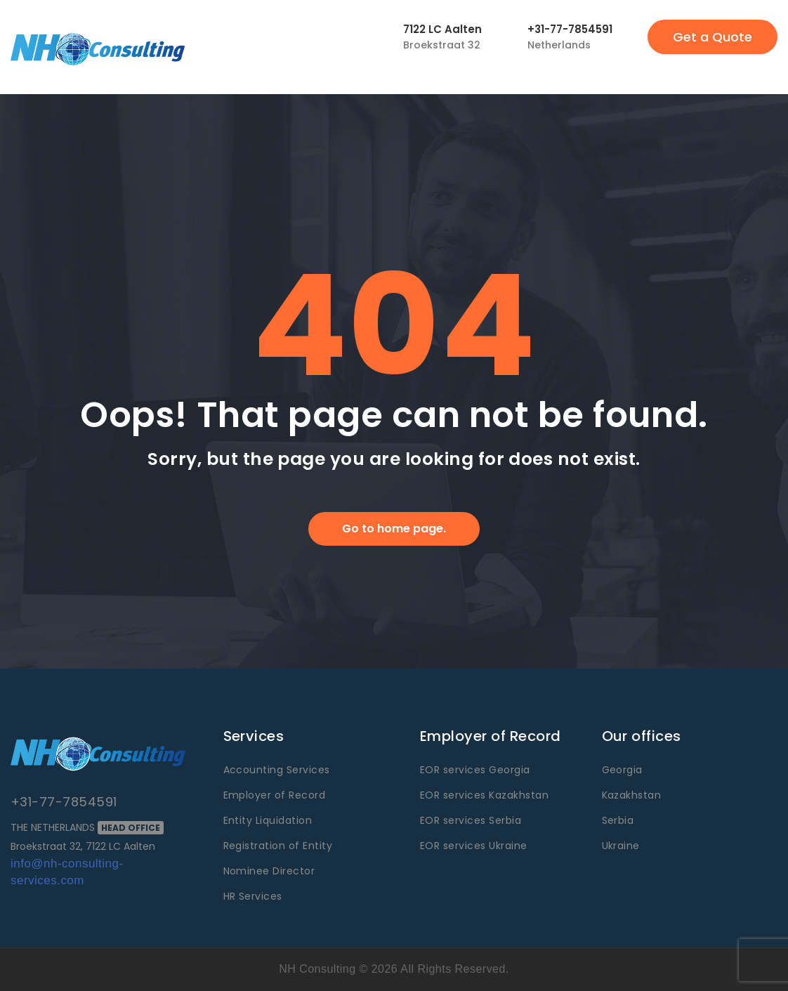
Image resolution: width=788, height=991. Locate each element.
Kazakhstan (632, 795)
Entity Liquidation (268, 820)
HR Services (252, 896)
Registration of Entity (278, 846)
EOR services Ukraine (473, 846)
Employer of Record (274, 795)
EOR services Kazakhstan (484, 795)
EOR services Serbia (470, 820)
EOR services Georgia (475, 770)
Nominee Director (269, 871)
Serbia (618, 820)
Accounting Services (276, 770)
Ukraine (621, 846)
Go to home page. (394, 528)
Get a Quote (712, 37)
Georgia (622, 770)
